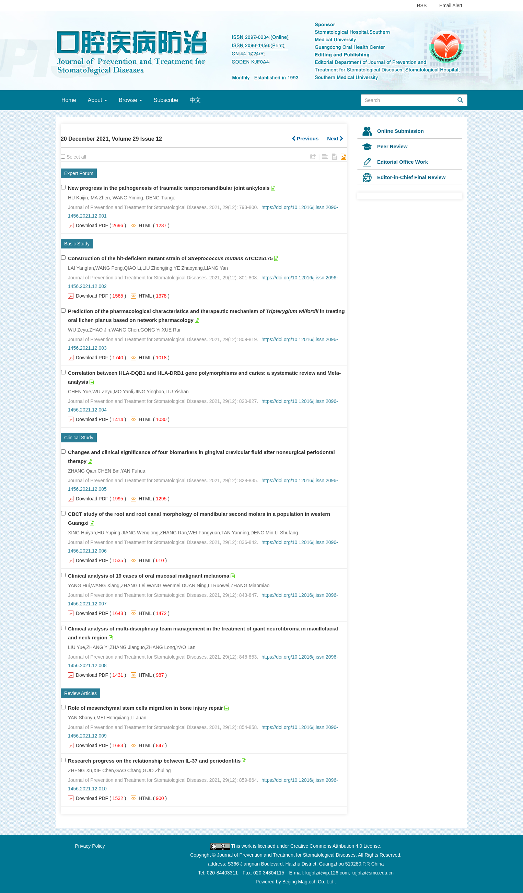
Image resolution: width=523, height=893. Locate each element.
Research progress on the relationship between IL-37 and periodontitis (154, 761)
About (97, 100)
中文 (195, 100)
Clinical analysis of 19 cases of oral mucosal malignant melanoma (148, 576)
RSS (422, 5)
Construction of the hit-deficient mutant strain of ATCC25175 (170, 258)
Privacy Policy (90, 846)
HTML (145, 225)
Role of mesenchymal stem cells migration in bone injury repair (145, 708)
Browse (130, 100)
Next (335, 138)
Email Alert (450, 5)
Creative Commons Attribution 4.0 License (335, 846)
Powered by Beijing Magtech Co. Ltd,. (296, 881)
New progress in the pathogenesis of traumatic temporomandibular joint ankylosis (169, 188)
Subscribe (166, 100)
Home (68, 100)
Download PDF (92, 225)
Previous (305, 138)
